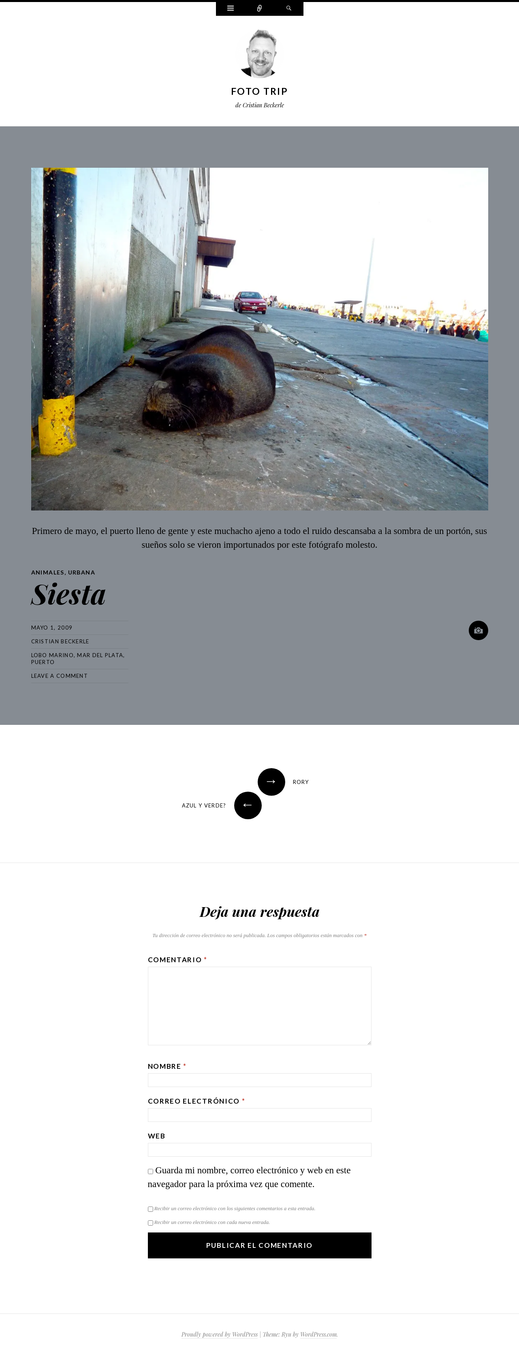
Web (157, 1136)
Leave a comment (59, 676)
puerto (43, 662)
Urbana (81, 572)
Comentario (177, 959)
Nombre (167, 1066)
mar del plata (100, 655)
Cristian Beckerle (60, 641)
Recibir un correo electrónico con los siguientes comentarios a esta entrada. (235, 1208)
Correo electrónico (197, 1101)
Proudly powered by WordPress (220, 1334)
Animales (47, 572)
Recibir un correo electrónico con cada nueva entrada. (212, 1222)
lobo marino (52, 655)
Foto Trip (259, 91)
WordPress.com (318, 1334)
